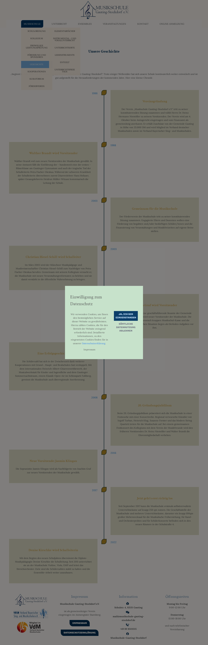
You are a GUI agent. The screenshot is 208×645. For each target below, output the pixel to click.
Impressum (89, 349)
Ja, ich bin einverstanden (126, 316)
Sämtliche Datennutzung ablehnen (126, 327)
